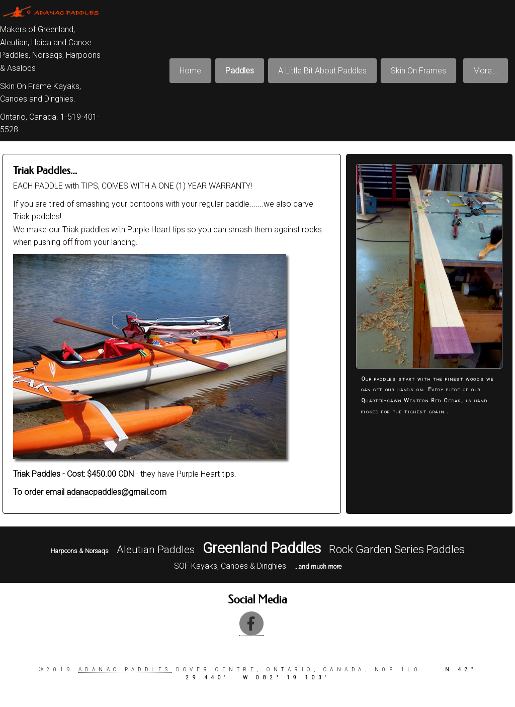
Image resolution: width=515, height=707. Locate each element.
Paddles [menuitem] (239, 70)
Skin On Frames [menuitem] (418, 70)
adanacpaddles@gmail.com (116, 492)
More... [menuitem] (485, 70)
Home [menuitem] (190, 70)
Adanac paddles (124, 669)
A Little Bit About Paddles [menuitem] (322, 70)
